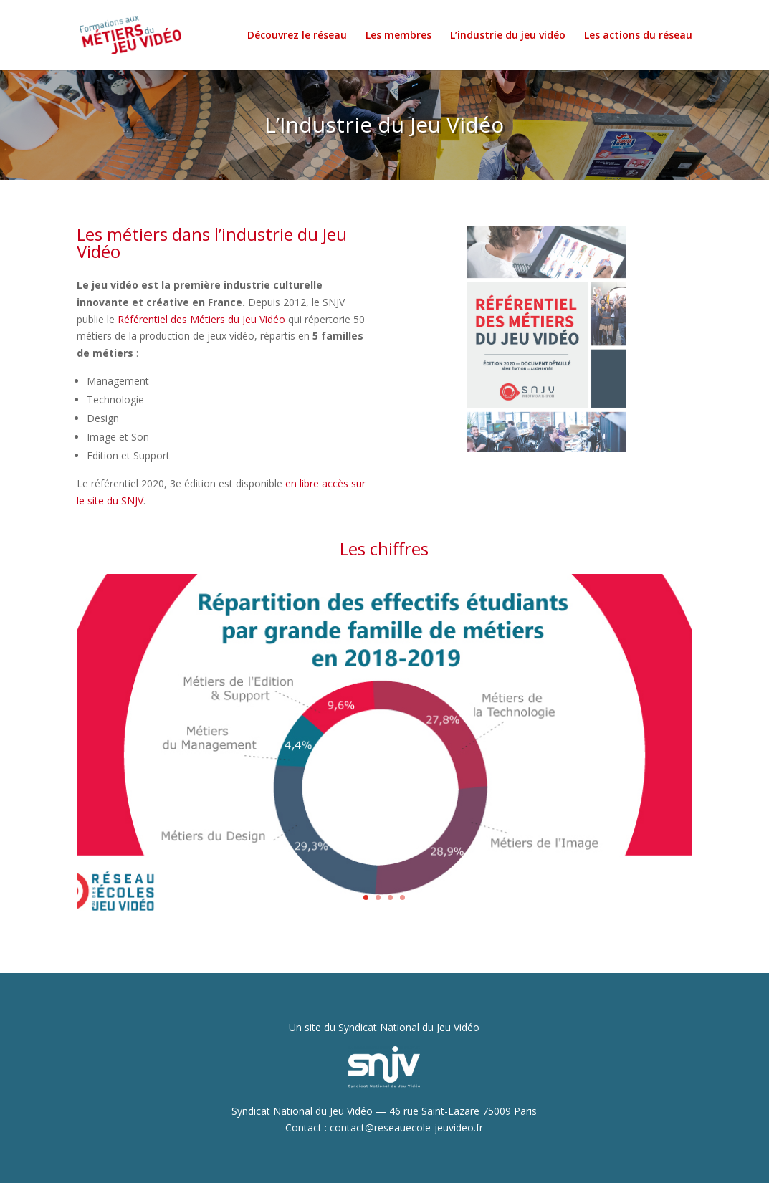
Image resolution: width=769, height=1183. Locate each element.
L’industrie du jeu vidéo (507, 36)
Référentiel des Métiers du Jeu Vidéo (201, 319)
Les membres (398, 36)
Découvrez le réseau (297, 36)
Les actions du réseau (638, 36)
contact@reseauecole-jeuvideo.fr (406, 1127)
